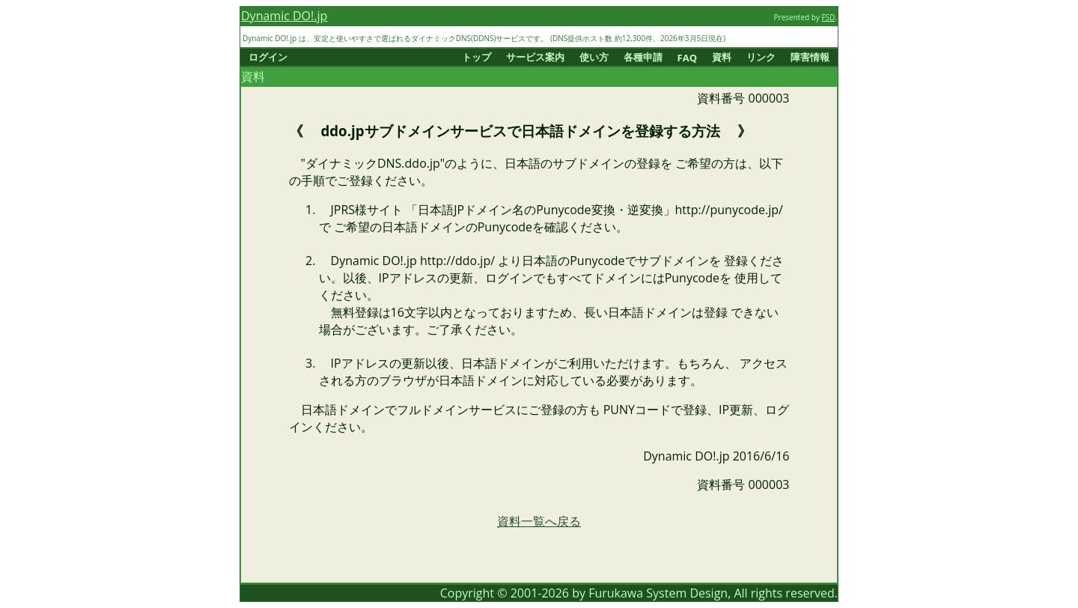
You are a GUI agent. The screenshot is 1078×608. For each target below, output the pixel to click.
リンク (761, 57)
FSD (828, 17)
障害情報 (810, 57)
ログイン (268, 57)
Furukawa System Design (658, 593)
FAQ (687, 57)
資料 (721, 57)
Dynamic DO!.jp (284, 15)
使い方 (594, 57)
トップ (476, 57)
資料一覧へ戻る (539, 521)
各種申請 (643, 57)
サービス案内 (535, 57)
